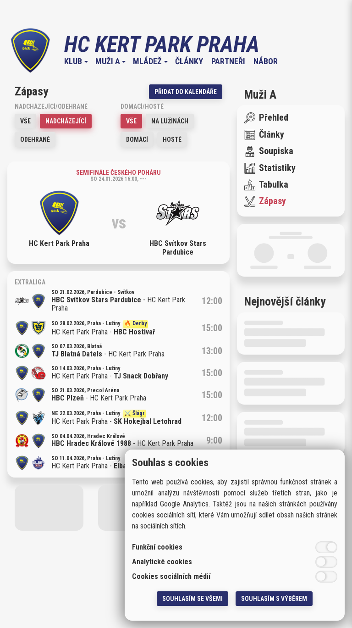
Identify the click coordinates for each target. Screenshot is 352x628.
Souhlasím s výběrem (274, 598)
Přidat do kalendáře (185, 91)
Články (189, 61)
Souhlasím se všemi (192, 598)
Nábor (265, 61)
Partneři (228, 61)
